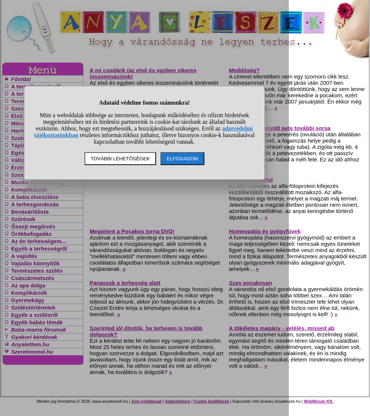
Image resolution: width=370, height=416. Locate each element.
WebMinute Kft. (318, 401)
